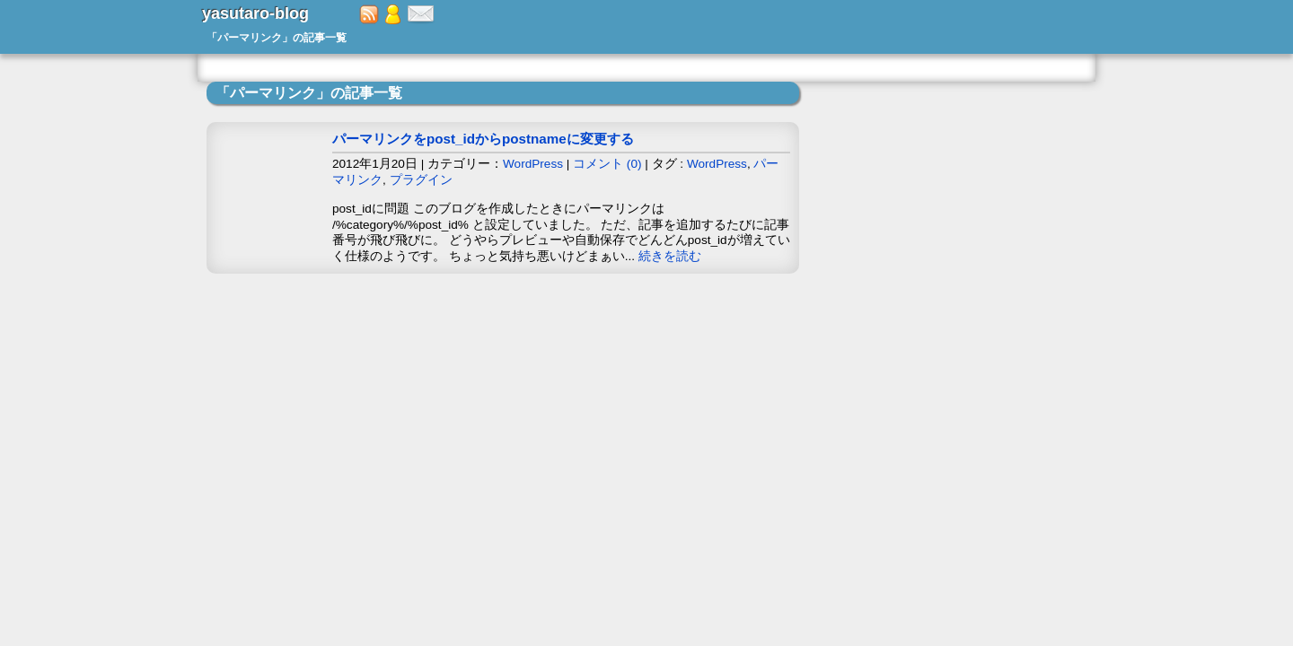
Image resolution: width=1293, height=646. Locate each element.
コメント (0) (607, 163)
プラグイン (421, 180)
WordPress (533, 163)
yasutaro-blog (255, 13)
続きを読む (669, 256)
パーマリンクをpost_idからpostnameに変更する (483, 138)
